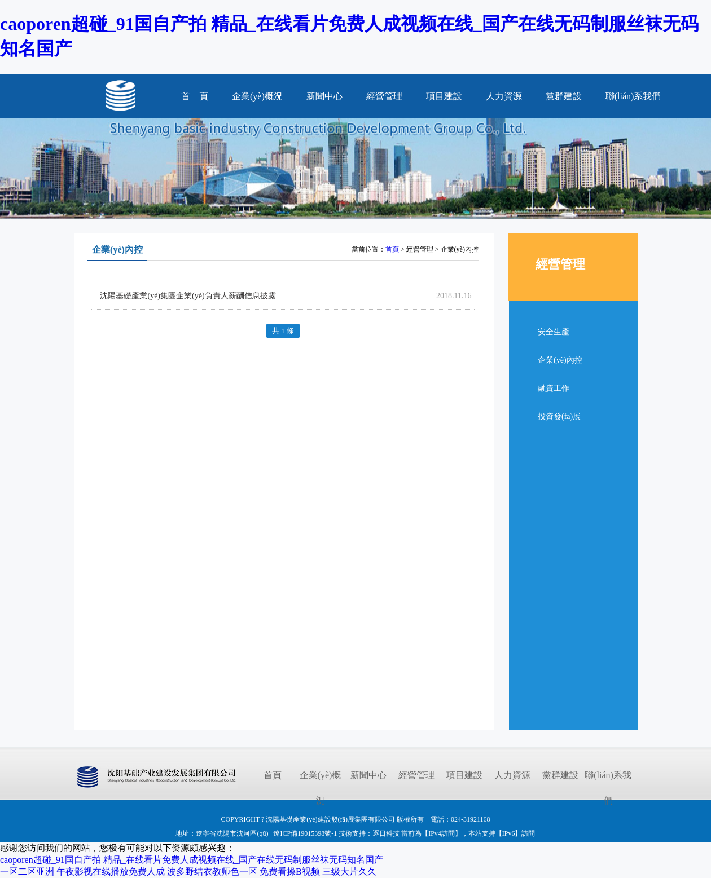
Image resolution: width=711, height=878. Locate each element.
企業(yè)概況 (257, 96)
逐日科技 (386, 833)
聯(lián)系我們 (633, 96)
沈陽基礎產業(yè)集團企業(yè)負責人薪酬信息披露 (187, 296)
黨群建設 (564, 96)
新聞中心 (324, 96)
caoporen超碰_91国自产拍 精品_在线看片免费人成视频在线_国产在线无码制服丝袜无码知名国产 (191, 859)
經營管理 (384, 96)
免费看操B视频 (290, 871)
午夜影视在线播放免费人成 (110, 871)
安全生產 (553, 332)
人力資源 (504, 96)
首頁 (392, 249)
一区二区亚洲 (27, 871)
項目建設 (444, 96)
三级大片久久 (349, 871)
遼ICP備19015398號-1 (305, 833)
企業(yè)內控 (560, 360)
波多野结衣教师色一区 (212, 871)
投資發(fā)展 (559, 416)
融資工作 (553, 388)
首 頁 (194, 96)
